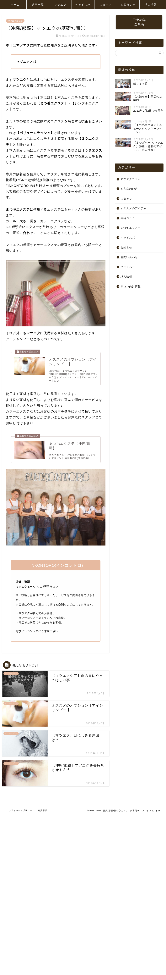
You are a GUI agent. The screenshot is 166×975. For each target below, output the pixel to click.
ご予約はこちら (139, 22)
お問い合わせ (129, 257)
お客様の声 (128, 4)
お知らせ (126, 247)
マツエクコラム (15, 21)
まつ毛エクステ (130, 228)
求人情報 (151, 4)
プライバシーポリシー (20, 814)
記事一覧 (38, 4)
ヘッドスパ (83, 4)
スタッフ (105, 4)
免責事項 (42, 814)
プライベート (129, 267)
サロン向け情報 (130, 286)
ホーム (15, 4)
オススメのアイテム (133, 208)
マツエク (60, 4)
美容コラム (127, 218)
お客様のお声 (129, 189)
